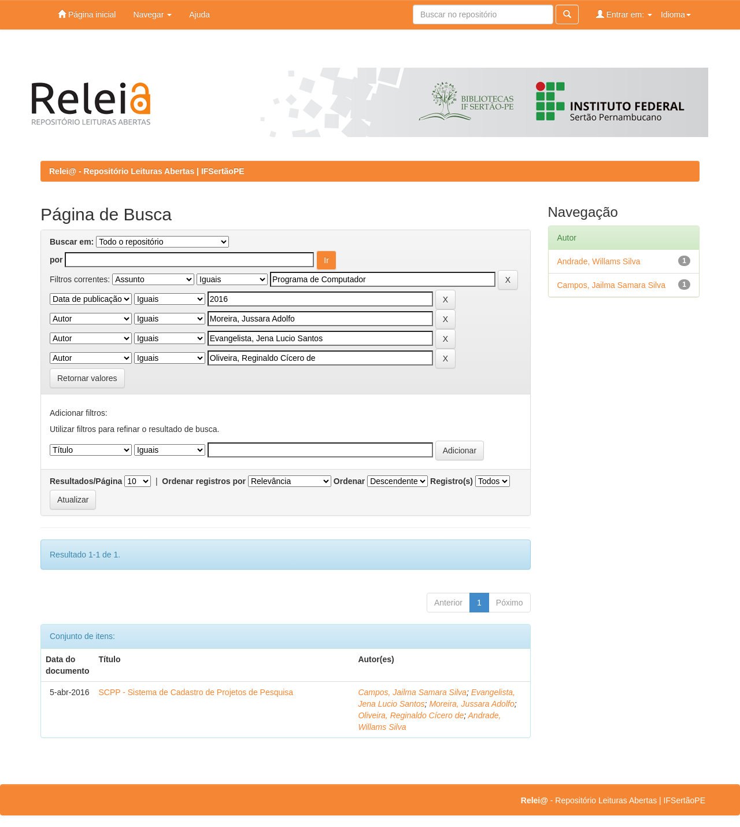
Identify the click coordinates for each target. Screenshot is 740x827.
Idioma (676, 14)
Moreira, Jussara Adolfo (471, 703)
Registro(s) (451, 481)
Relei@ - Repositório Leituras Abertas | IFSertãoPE (147, 171)
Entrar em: (624, 14)
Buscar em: (72, 241)
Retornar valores (87, 378)
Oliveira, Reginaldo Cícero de (411, 715)
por (56, 259)
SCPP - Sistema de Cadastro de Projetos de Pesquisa (195, 692)
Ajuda (199, 14)
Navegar (152, 14)
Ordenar (349, 481)
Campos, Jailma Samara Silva (412, 692)
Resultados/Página (86, 481)
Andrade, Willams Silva (599, 261)
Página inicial (87, 14)
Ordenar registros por (204, 481)
